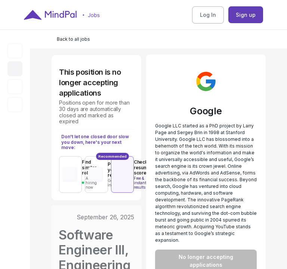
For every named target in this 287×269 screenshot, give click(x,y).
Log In (208, 15)
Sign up (246, 15)
